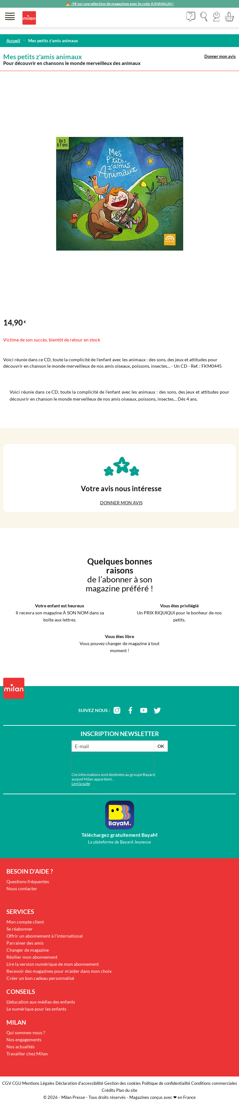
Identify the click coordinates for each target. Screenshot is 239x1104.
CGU (16, 1083)
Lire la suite (81, 783)
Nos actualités (20, 1046)
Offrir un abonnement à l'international (44, 936)
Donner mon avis (220, 56)
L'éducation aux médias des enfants (40, 1001)
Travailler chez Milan (27, 1053)
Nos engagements (23, 1039)
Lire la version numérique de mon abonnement (52, 964)
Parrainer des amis (25, 943)
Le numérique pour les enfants (36, 1009)
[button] (216, 17)
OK (161, 746)
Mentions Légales (38, 1083)
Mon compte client (25, 921)
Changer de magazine (27, 950)
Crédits (108, 1090)
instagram (116, 710)
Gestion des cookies (122, 1083)
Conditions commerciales (214, 1083)
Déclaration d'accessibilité (79, 1083)
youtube (143, 710)
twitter (157, 710)
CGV (6, 1083)
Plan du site (126, 1090)
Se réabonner (19, 929)
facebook (130, 710)
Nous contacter (21, 888)
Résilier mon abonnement (31, 957)
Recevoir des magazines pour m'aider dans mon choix (59, 971)
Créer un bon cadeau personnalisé (40, 978)
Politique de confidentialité (166, 1083)
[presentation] (113, 762)
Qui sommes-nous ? (25, 1032)
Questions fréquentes (27, 881)
